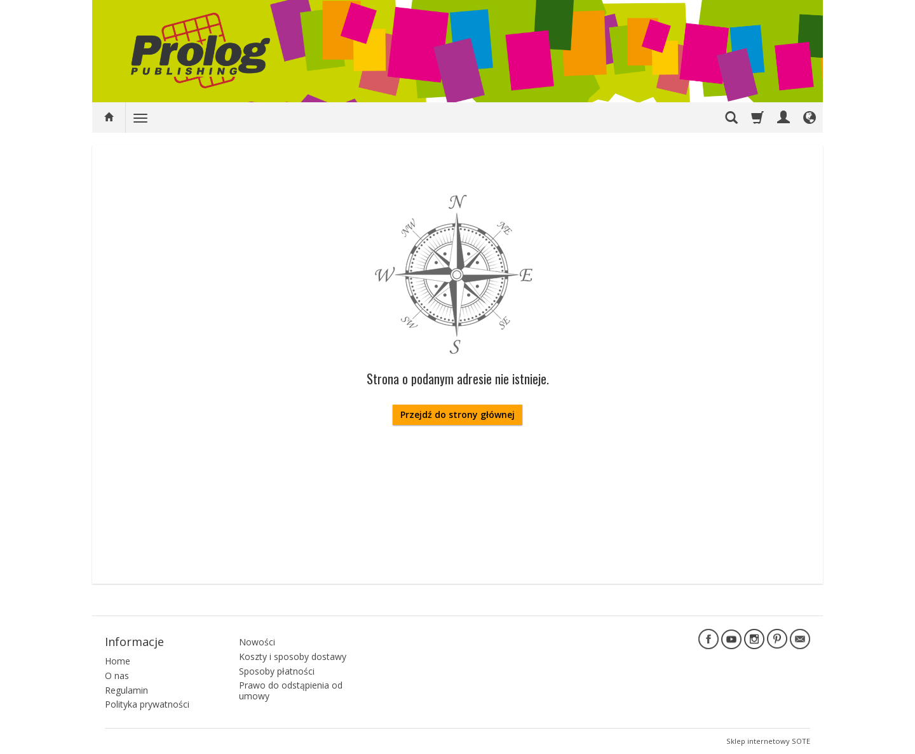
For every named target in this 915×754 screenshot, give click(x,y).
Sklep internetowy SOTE (768, 741)
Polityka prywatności (147, 704)
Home (117, 661)
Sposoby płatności (277, 671)
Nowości (257, 642)
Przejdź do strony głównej (457, 414)
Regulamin (126, 690)
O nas (117, 676)
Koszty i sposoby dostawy (292, 656)
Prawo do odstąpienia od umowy (290, 690)
